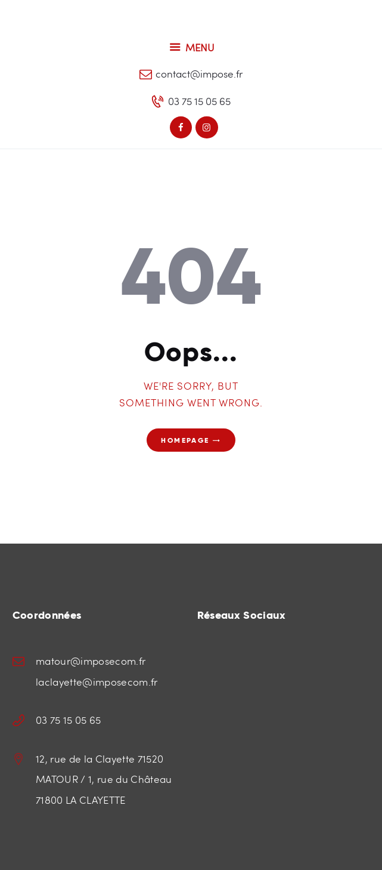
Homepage (185, 440)
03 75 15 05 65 (68, 720)
